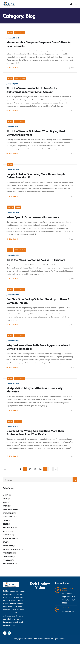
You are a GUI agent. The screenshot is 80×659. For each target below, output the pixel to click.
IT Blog (18, 435)
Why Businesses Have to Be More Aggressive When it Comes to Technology (38, 359)
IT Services (6, 547)
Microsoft (7, 550)
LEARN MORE (13, 69)
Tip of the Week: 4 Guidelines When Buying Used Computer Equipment (36, 136)
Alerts (10, 212)
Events (5, 536)
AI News (5, 510)
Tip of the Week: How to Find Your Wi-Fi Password (34, 268)
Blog (10, 32)
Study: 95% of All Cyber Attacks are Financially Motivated (39, 403)
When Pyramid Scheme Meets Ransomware (37, 222)
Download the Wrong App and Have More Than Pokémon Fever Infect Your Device (39, 447)
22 (50, 484)
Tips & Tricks (20, 80)
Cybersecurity (8, 532)
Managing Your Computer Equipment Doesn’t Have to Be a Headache (38, 45)
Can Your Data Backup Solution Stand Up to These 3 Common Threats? (37, 312)
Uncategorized (8, 579)
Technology (19, 32)
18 (30, 484)
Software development (11, 565)
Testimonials (8, 572)
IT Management (8, 543)
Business (6, 521)
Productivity (8, 561)
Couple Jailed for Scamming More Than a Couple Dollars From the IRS (35, 180)
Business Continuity (10, 525)
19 (35, 484)
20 (40, 484)
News (5, 558)
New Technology (9, 554)
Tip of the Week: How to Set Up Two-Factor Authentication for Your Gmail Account (36, 92)
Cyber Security (8, 529)
